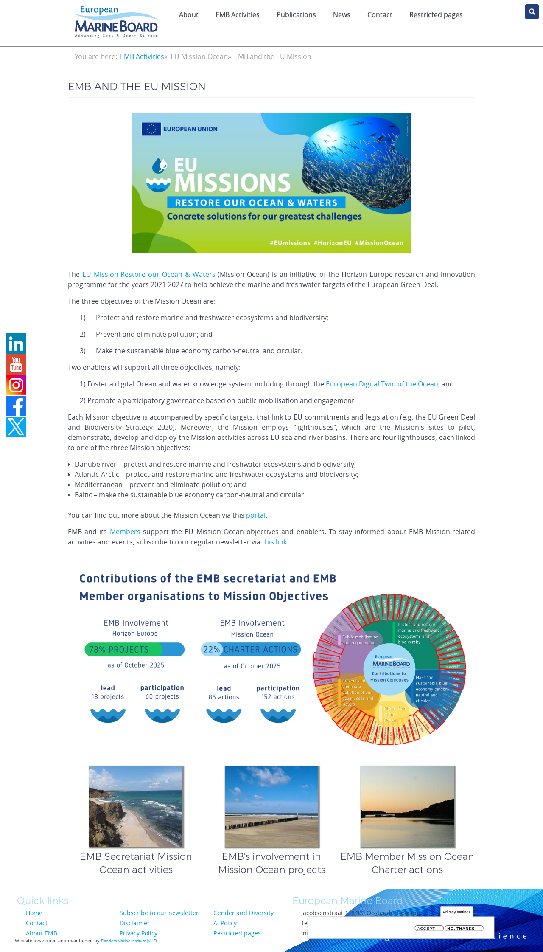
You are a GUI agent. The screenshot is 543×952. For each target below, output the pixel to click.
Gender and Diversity (243, 913)
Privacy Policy (138, 933)
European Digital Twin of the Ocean (382, 384)
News (341, 14)
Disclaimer (135, 923)
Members (126, 531)
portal (256, 515)
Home (34, 913)
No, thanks (461, 928)
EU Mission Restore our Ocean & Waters (149, 274)
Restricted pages (237, 933)
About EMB (41, 933)
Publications (296, 14)
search (532, 11)
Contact (379, 14)
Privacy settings (456, 912)
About (189, 14)
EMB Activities (238, 14)
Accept (426, 928)
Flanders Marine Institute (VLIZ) (129, 941)
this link (274, 541)
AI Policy (225, 923)
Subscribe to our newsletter (159, 913)
